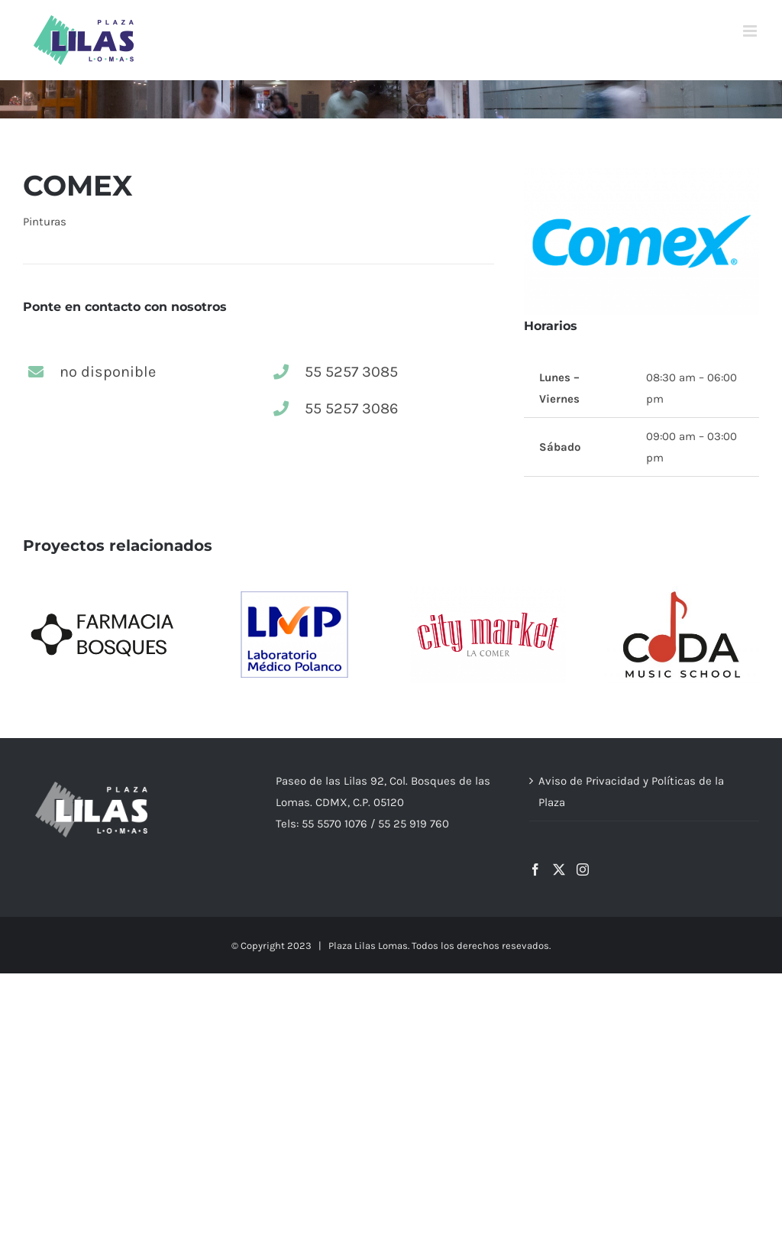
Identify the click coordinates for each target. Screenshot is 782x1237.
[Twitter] (559, 869)
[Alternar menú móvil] (751, 31)
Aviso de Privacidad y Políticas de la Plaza (631, 791)
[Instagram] (583, 869)
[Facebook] (535, 869)
